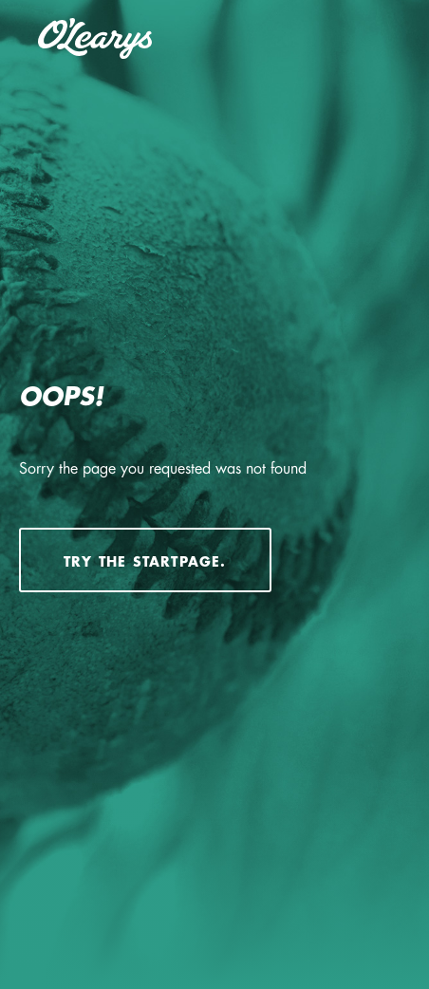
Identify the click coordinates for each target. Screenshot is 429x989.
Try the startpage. (145, 562)
